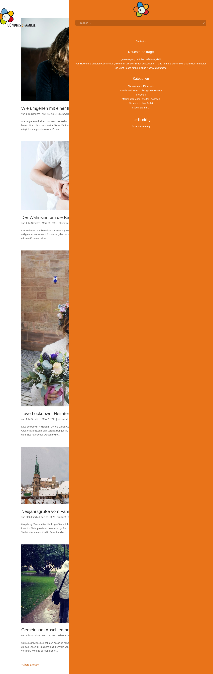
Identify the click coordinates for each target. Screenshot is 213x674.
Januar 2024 (167, 256)
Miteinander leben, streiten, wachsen (76, 419)
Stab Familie (32, 517)
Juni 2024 (166, 231)
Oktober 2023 (168, 271)
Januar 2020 (167, 502)
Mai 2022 (166, 358)
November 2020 (169, 450)
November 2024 (169, 205)
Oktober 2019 (168, 517)
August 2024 (167, 220)
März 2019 (166, 553)
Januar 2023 (167, 318)
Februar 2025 (168, 190)
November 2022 (169, 328)
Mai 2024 (166, 236)
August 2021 (167, 404)
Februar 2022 (168, 374)
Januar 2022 (167, 379)
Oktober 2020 (168, 456)
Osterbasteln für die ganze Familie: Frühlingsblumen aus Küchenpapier (176, 95)
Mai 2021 (166, 420)
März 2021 (166, 430)
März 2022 (166, 369)
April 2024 (166, 241)
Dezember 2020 (169, 445)
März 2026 (166, 123)
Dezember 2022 (169, 323)
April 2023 (166, 302)
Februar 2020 (168, 497)
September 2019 (169, 522)
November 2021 (169, 389)
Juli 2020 (165, 471)
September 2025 (169, 154)
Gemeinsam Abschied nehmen (50, 629)
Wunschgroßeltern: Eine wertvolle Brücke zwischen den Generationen (174, 82)
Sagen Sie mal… (94, 114)
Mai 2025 (166, 174)
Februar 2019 (168, 558)
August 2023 (167, 282)
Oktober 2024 (168, 210)
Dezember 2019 (169, 507)
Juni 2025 (166, 169)
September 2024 (169, 215)
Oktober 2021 (168, 394)
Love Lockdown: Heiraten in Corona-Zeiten (62, 413)
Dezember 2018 (169, 568)
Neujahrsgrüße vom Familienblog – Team (60, 511)
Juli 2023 (165, 287)
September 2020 (169, 461)
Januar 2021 (167, 440)
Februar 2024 (168, 251)
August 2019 (167, 527)
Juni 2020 (166, 476)
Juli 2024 (165, 225)
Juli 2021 (165, 410)
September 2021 (169, 399)
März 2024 (166, 246)
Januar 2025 (167, 195)
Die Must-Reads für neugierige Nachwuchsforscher (171, 69)
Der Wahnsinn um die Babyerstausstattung (62, 217)
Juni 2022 (166, 353)
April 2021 (166, 425)
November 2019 (169, 512)
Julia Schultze (33, 114)
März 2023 (166, 307)
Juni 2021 (166, 415)
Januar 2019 (167, 563)
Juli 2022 (165, 348)
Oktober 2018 (168, 573)
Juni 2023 (166, 292)
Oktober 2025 (168, 149)
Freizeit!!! (62, 517)
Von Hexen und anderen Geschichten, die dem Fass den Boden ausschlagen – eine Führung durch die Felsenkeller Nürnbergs (175, 53)
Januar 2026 (167, 133)
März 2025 (166, 185)
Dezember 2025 (169, 139)
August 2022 (167, 343)
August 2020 (167, 466)
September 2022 (169, 338)
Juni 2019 (166, 537)
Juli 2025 (165, 164)
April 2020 (166, 486)
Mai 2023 (166, 297)
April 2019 (166, 548)
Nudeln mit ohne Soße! (173, 615)
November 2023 (169, 266)
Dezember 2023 (169, 261)
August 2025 (167, 159)
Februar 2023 (168, 312)
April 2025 (166, 179)
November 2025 (169, 144)
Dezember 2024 (169, 200)
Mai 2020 (166, 481)
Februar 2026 (168, 128)
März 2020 (166, 491)
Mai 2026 (166, 113)
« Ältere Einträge (30, 664)
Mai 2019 (166, 543)
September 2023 (169, 277)
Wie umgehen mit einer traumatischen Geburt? (66, 108)
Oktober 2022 (168, 333)
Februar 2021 (168, 435)
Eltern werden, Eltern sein (71, 114)
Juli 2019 (165, 532)
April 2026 (166, 118)
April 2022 (166, 364)
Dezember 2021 (169, 384)
